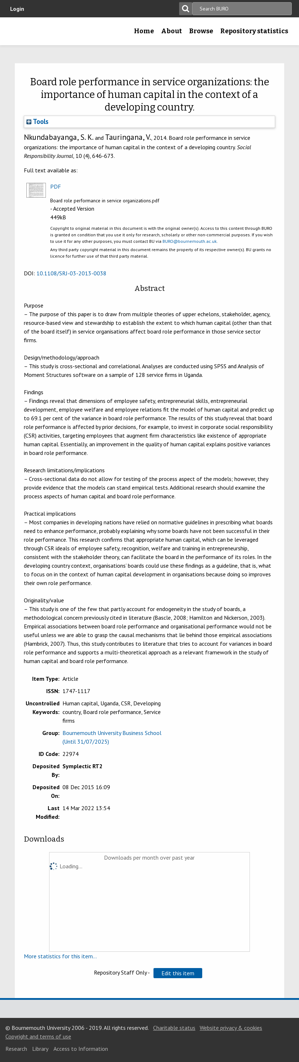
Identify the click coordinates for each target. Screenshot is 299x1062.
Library (40, 1048)
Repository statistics (254, 31)
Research (16, 1048)
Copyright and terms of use (38, 1036)
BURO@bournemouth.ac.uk (189, 241)
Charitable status (174, 1027)
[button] (177, 973)
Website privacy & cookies (231, 1027)
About (171, 31)
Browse (201, 31)
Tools (37, 121)
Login (17, 8)
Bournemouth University (17, 33)
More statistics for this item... (60, 956)
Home (144, 31)
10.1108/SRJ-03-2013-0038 (71, 273)
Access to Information (80, 1048)
